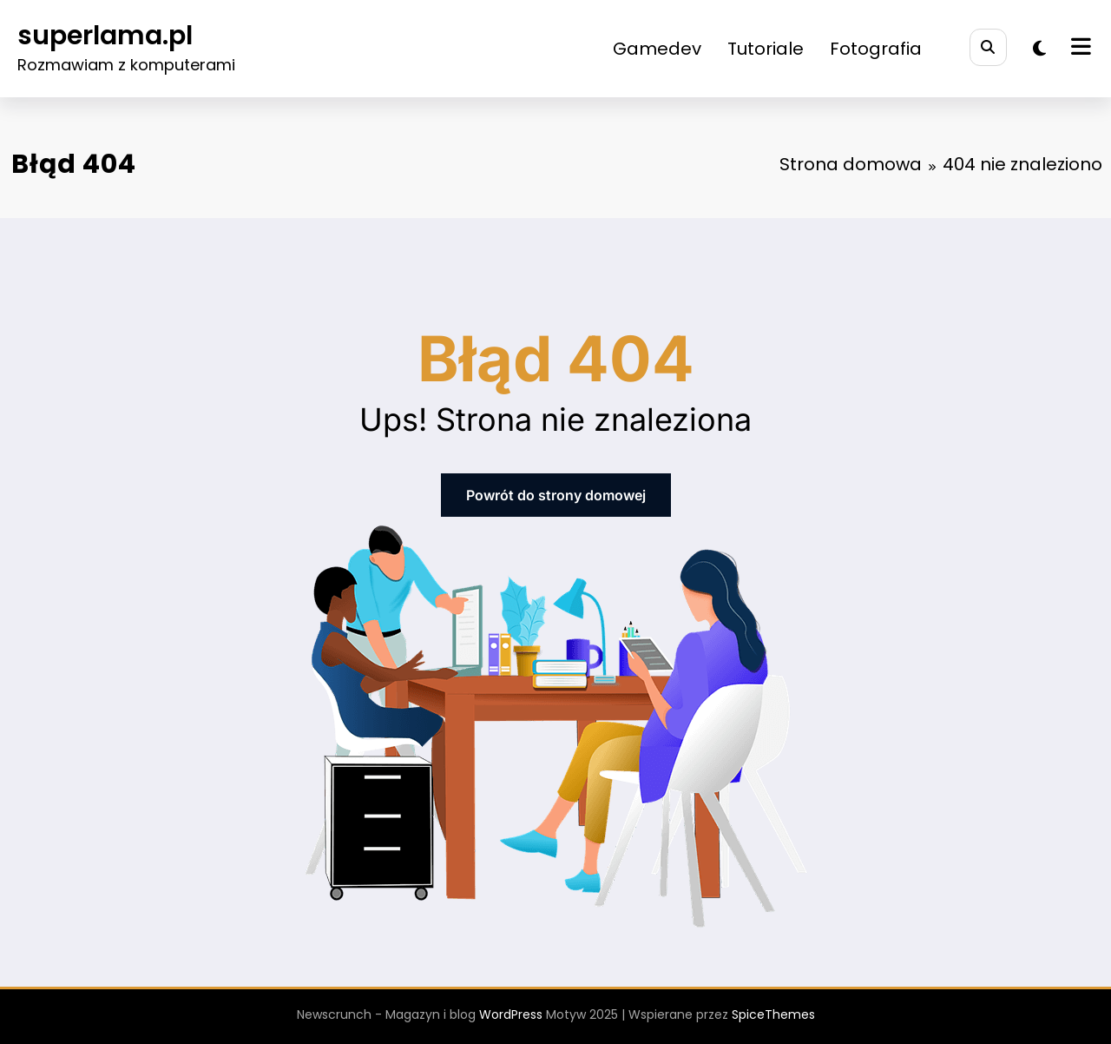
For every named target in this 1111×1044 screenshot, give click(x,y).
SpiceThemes (773, 1014)
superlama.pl (105, 35)
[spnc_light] (1039, 48)
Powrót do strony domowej (556, 495)
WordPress (510, 1014)
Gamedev (657, 48)
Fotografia (876, 48)
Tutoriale (765, 48)
